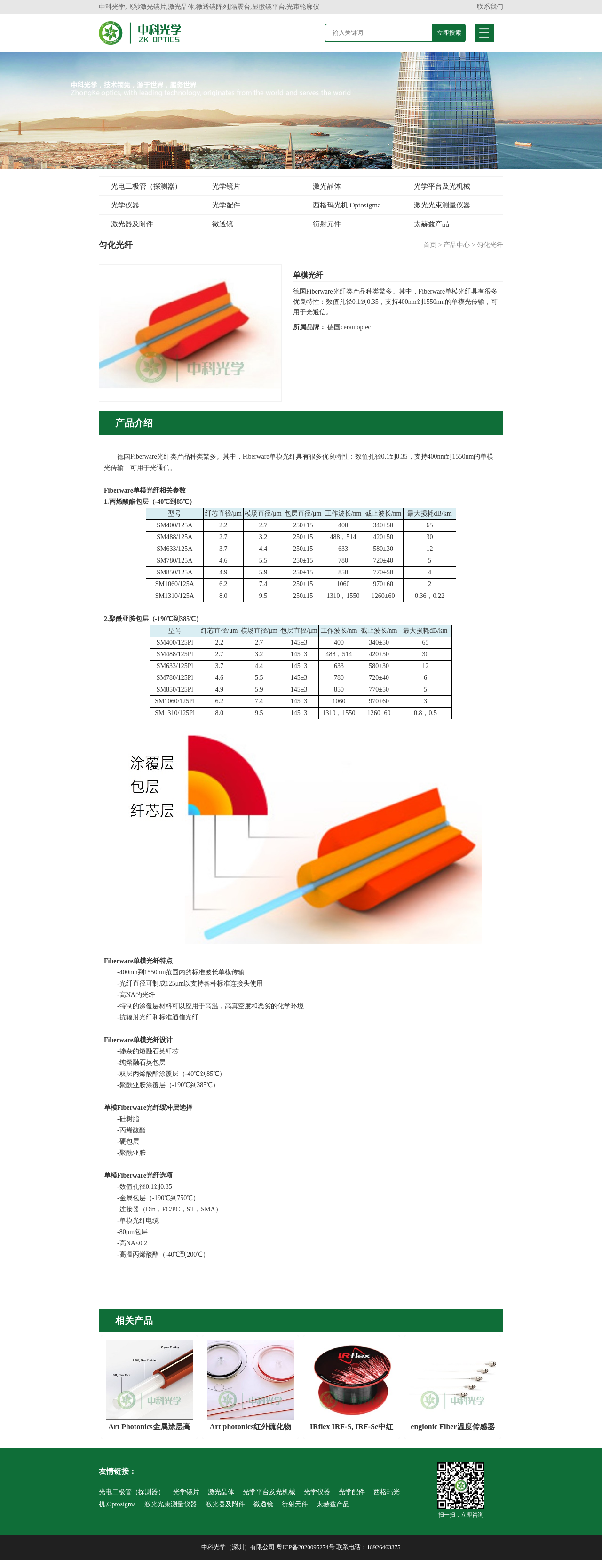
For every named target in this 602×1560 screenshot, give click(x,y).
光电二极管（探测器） (146, 186)
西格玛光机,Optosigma (347, 205)
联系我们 (490, 6)
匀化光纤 (490, 244)
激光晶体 (327, 186)
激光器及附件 (132, 224)
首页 (429, 244)
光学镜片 (226, 186)
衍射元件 (327, 224)
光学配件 (226, 205)
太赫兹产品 (431, 224)
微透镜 (222, 224)
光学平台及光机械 (442, 186)
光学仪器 (125, 205)
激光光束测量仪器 (442, 205)
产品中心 (457, 244)
